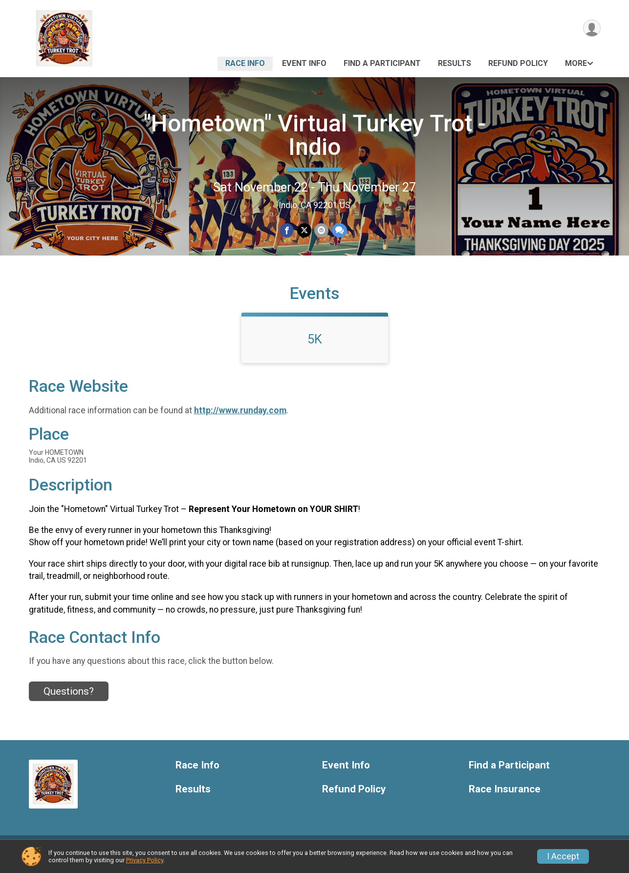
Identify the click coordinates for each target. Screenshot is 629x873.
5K (314, 346)
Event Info (304, 63)
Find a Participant (382, 63)
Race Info (245, 63)
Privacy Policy (144, 860)
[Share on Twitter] (304, 231)
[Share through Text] (339, 231)
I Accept (563, 856)
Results (454, 63)
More (576, 63)
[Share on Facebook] (287, 231)
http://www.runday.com (240, 418)
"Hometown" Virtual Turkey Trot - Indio (315, 135)
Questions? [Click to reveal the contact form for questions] (68, 698)
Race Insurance (505, 796)
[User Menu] (592, 29)
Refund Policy (518, 63)
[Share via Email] (321, 231)
